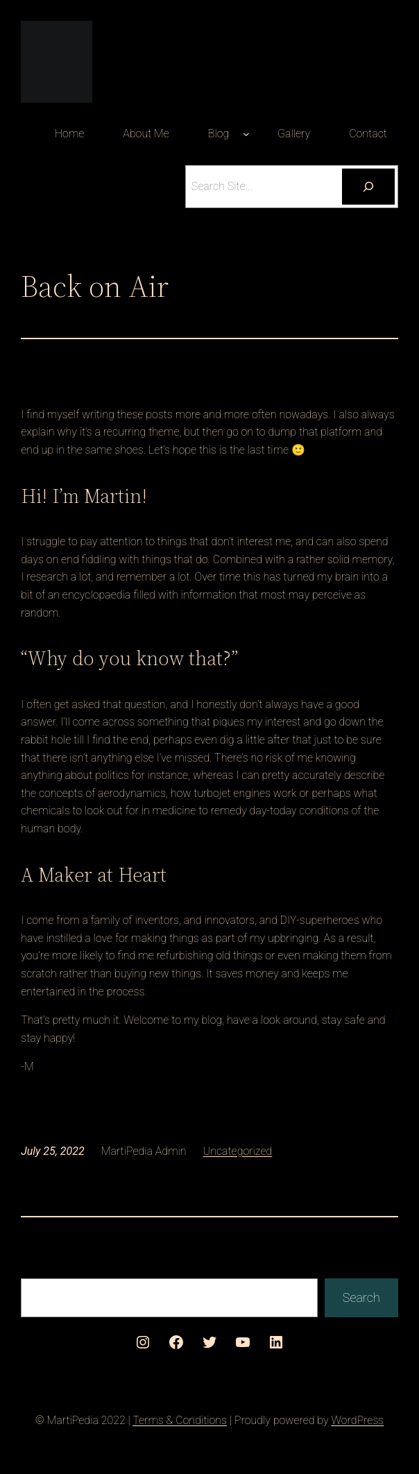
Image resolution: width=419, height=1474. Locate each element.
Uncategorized (238, 1151)
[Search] (368, 187)
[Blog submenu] (246, 133)
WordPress (357, 1420)
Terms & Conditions (179, 1420)
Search (361, 1297)
